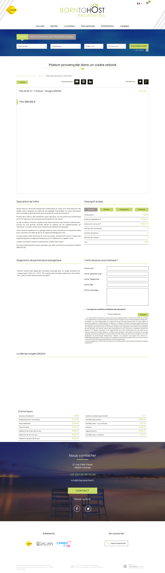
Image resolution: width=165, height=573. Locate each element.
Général (91, 209)
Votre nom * (89, 268)
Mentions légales (29, 567)
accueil (40, 26)
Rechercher (139, 46)
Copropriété (124, 209)
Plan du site (19, 567)
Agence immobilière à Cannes (26, 76)
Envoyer (143, 314)
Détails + (106, 209)
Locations (69, 26)
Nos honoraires (39, 567)
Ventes (54, 26)
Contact (82, 490)
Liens (47, 567)
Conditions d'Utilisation (135, 341)
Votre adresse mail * (93, 274)
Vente (22, 37)
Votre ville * (89, 285)
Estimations (107, 26)
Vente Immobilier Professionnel (52, 37)
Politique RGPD (20, 569)
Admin (51, 567)
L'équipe (124, 26)
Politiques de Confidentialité (116, 341)
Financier (141, 209)
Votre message (91, 290)
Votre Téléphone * (92, 279)
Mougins (41, 76)
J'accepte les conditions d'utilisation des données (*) (106, 309)
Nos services (88, 26)
